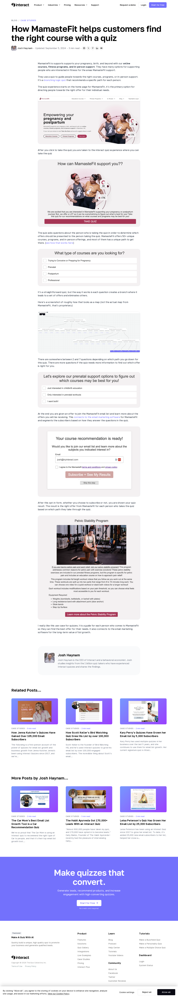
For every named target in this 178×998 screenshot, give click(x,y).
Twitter (111, 977)
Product (39, 5)
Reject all (147, 992)
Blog (14, 20)
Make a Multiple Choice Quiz (152, 947)
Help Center (114, 947)
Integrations (83, 951)
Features (81, 940)
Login (143, 5)
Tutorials (112, 951)
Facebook (113, 973)
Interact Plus (83, 967)
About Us (112, 969)
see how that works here (59, 242)
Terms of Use (16, 966)
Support (95, 5)
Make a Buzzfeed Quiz (149, 940)
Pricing (67, 5)
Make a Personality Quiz (150, 943)
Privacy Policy (30, 966)
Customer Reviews (117, 981)
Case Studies (28, 20)
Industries (54, 5)
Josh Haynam (69, 655)
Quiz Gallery (83, 947)
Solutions (81, 943)
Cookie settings (126, 992)
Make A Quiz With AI (22, 937)
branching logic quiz (55, 80)
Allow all (166, 992)
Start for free (157, 5)
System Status (146, 965)
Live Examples (84, 955)
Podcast (112, 943)
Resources (81, 5)
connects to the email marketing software (97, 417)
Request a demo (128, 5)
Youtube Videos (115, 955)
